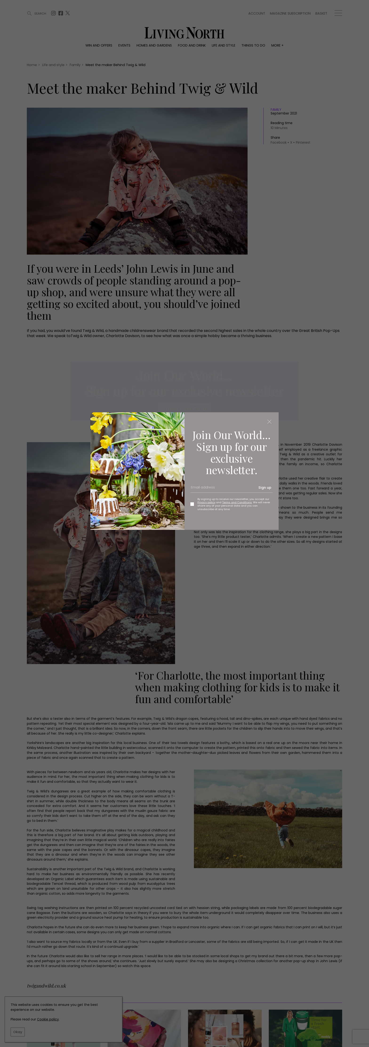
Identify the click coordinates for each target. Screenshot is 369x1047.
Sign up (264, 487)
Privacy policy (206, 502)
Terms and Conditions (237, 502)
